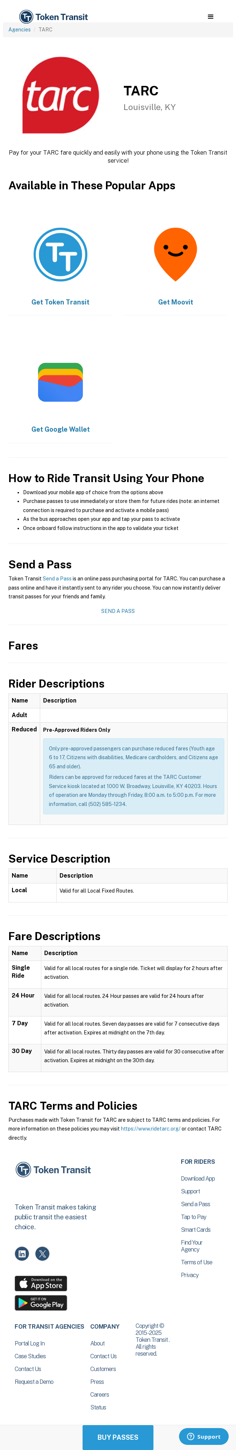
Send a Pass (57, 579)
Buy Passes (118, 1437)
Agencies (19, 30)
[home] (53, 17)
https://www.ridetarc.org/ (150, 1129)
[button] (210, 17)
